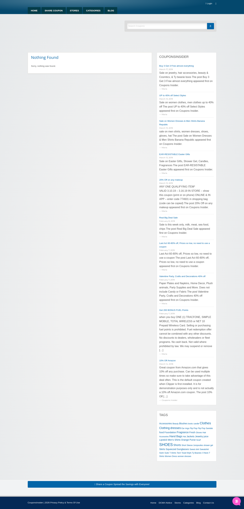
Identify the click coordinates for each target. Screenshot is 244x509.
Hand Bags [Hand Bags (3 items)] (175, 436)
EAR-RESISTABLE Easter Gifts (174, 154)
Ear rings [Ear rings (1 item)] (185, 428)
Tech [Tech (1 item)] (179, 453)
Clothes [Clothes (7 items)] (205, 423)
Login (208, 3)
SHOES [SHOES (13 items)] (166, 444)
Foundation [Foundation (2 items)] (170, 432)
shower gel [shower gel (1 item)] (208, 445)
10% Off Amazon (167, 360)
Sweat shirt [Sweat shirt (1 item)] (194, 449)
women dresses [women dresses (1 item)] (184, 456)
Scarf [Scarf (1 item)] (198, 440)
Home (34, 10)
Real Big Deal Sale (168, 217)
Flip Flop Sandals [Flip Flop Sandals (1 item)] (205, 428)
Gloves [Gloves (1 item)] (199, 432)
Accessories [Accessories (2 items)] (165, 423)
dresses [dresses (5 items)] (175, 428)
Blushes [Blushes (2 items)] (183, 423)
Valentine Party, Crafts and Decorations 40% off (182, 276)
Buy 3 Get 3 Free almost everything (176, 66)
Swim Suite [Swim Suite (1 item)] (164, 453)
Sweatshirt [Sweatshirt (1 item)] (204, 449)
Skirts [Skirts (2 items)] (162, 449)
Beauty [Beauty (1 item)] (176, 424)
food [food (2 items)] (161, 432)
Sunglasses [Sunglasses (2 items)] (183, 449)
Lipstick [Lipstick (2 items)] (163, 440)
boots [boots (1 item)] (190, 424)
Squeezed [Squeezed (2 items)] (171, 449)
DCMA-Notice (165, 503)
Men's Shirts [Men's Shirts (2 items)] (174, 440)
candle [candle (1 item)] (196, 424)
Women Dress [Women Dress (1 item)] (171, 456)
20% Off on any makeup (171, 180)
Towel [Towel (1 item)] (184, 453)
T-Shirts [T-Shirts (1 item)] (172, 453)
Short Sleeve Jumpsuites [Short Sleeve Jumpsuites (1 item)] (192, 445)
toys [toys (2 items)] (189, 452)
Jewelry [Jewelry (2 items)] (199, 436)
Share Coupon (54, 10)
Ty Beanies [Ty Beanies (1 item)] (196, 453)
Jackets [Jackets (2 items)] (190, 436)
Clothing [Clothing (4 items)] (164, 428)
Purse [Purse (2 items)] (192, 440)
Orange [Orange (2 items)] (185, 440)
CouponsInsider (174, 57)
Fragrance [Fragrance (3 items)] (183, 432)
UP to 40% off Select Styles (172, 95)
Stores (74, 10)
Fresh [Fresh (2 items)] (192, 432)
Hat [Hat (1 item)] (184, 436)
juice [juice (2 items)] (206, 436)
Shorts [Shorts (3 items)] (177, 445)
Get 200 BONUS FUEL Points (173, 310)
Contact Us (208, 503)
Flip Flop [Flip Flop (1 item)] (193, 428)
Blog (111, 10)
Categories (93, 10)
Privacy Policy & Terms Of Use (65, 502)
